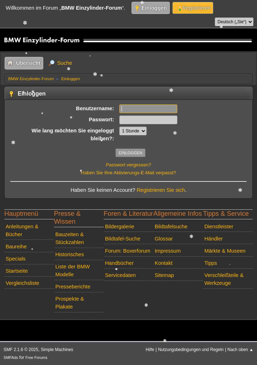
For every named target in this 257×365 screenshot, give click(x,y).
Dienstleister (218, 226)
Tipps (210, 263)
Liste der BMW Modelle (72, 270)
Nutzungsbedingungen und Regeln (190, 349)
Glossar (164, 239)
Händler (213, 239)
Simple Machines (57, 349)
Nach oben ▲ (240, 349)
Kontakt (164, 263)
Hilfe (150, 349)
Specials (16, 259)
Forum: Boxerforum (127, 251)
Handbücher (119, 263)
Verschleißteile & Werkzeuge (224, 279)
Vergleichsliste (22, 283)
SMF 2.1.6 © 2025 (21, 349)
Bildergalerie (119, 226)
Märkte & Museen (225, 251)
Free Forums (36, 357)
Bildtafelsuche (171, 226)
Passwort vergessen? (128, 164)
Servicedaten (120, 275)
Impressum (168, 251)
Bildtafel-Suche (122, 239)
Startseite (17, 271)
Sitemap (164, 275)
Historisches (69, 254)
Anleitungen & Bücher (22, 230)
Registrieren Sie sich (161, 190)
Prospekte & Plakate (69, 303)
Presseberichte (72, 286)
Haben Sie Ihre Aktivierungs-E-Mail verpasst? (128, 172)
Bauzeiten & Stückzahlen (69, 238)
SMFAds (11, 357)
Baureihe (16, 246)
